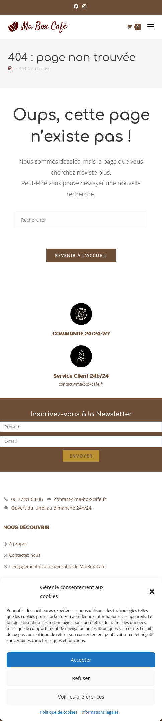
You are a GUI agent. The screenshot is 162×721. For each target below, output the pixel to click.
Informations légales (100, 712)
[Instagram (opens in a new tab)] (84, 6)
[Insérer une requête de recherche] (81, 219)
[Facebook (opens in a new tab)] (77, 6)
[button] (152, 591)
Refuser (81, 678)
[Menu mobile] (148, 27)
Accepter (81, 659)
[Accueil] (10, 68)
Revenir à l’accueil (81, 255)
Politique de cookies (58, 712)
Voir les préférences (81, 696)
